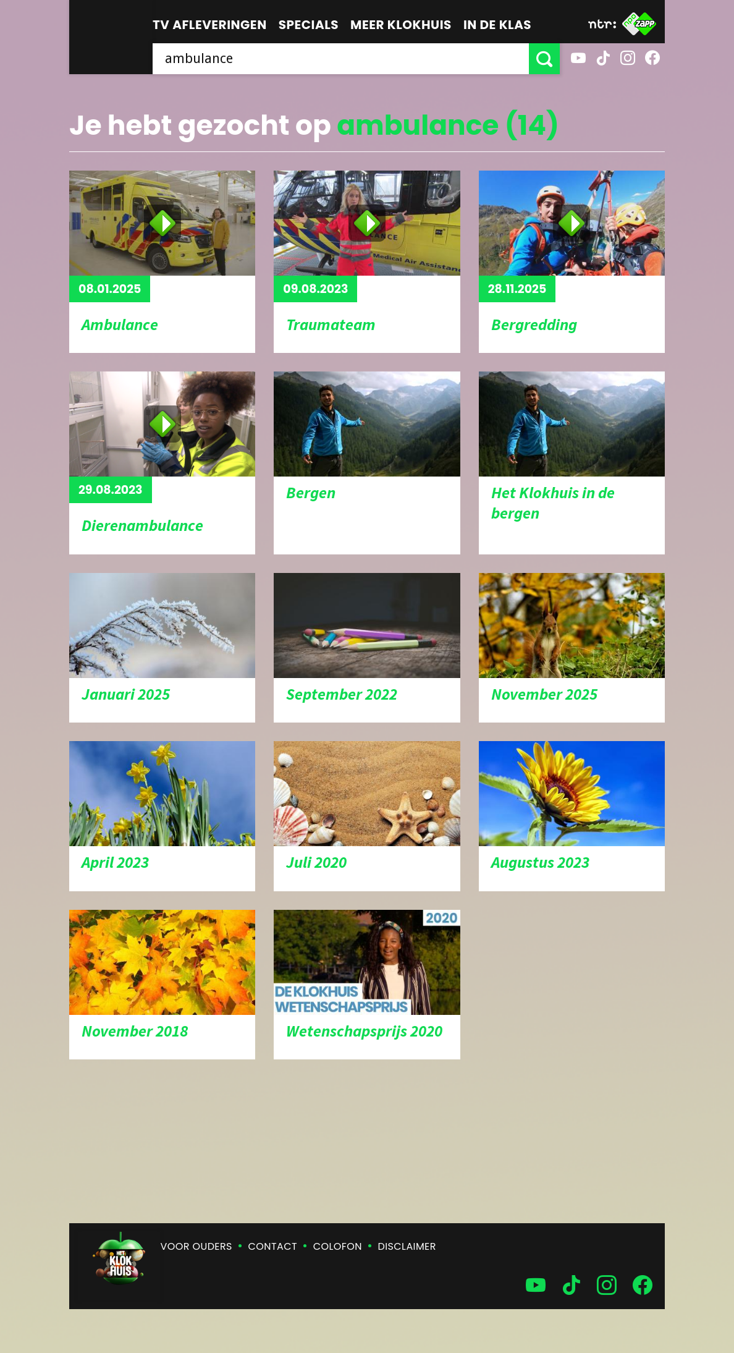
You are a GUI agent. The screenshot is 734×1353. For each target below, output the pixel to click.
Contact (272, 1246)
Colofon (337, 1246)
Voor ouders (196, 1246)
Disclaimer (407, 1246)
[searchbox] (341, 58)
